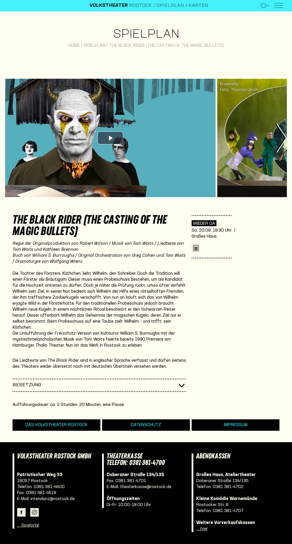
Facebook (21, 512)
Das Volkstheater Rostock (56, 425)
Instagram (34, 512)
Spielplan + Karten (182, 5)
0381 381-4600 (49, 487)
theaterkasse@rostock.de (145, 487)
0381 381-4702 (228, 487)
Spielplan (146, 35)
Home (74, 45)
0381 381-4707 (228, 511)
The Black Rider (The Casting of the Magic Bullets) (166, 45)
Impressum (236, 425)
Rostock (121, 5)
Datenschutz (146, 425)
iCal (196, 248)
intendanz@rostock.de (53, 499)
